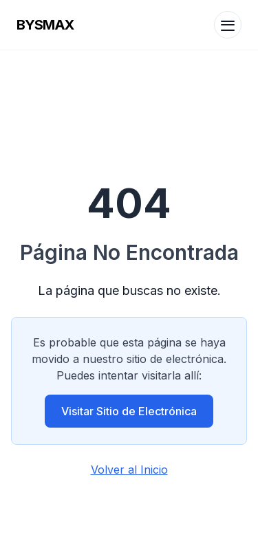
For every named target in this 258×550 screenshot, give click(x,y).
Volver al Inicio (129, 469)
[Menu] (227, 24)
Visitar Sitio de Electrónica (129, 411)
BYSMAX (45, 24)
